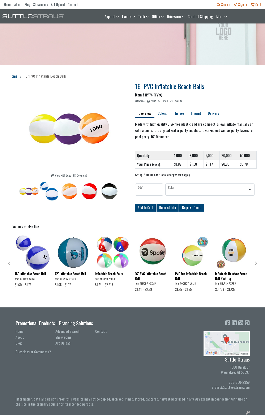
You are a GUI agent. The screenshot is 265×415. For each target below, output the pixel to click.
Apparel (109, 16)
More (219, 16)
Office (156, 16)
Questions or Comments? (33, 351)
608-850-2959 (239, 382)
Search (223, 4)
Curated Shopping (200, 16)
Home (7, 4)
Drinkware (174, 16)
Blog (27, 4)
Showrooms (40, 4)
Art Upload (58, 4)
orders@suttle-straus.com (231, 387)
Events (126, 16)
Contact (73, 4)
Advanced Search (67, 331)
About (18, 4)
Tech (141, 16)
